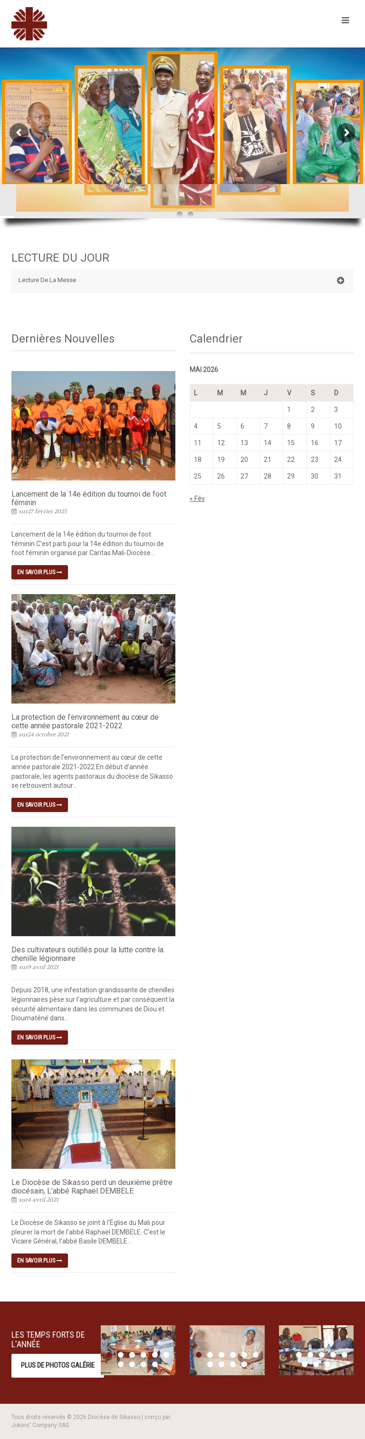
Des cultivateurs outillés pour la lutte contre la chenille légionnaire (87, 954)
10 (155, 1364)
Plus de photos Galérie (58, 1365)
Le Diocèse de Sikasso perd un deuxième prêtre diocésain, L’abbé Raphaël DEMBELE (92, 1186)
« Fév (197, 498)
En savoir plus (39, 572)
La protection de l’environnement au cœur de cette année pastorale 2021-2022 (85, 721)
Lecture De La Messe (181, 280)
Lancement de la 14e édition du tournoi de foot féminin (88, 498)
